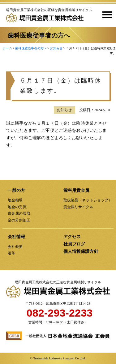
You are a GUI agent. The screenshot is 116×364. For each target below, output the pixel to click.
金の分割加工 (19, 220)
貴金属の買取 (19, 213)
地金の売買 (17, 207)
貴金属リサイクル (78, 207)
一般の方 (16, 190)
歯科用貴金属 (76, 190)
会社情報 (16, 236)
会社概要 (15, 247)
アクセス (72, 236)
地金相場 (15, 200)
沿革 (11, 253)
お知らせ (64, 113)
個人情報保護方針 (80, 251)
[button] (105, 14)
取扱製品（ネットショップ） (87, 200)
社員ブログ (74, 244)
